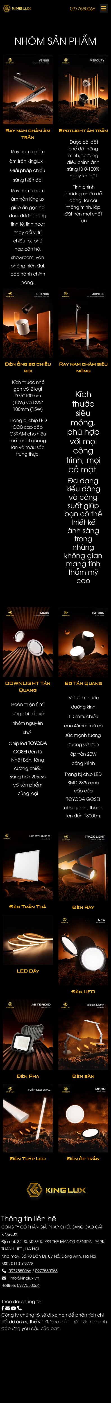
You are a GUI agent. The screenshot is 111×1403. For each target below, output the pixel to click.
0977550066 (82, 8)
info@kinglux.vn (24, 1277)
